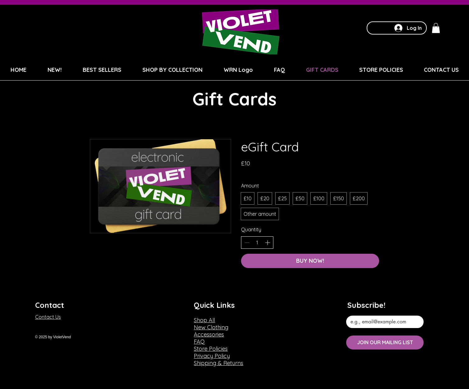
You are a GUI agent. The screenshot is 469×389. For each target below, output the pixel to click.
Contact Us (48, 317)
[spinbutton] (257, 242)
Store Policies (211, 348)
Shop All (204, 320)
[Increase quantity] (267, 242)
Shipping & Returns (218, 363)
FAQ (199, 341)
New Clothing (211, 327)
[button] (436, 28)
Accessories (209, 334)
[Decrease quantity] (247, 242)
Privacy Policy (212, 355)
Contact (49, 305)
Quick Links (214, 305)
